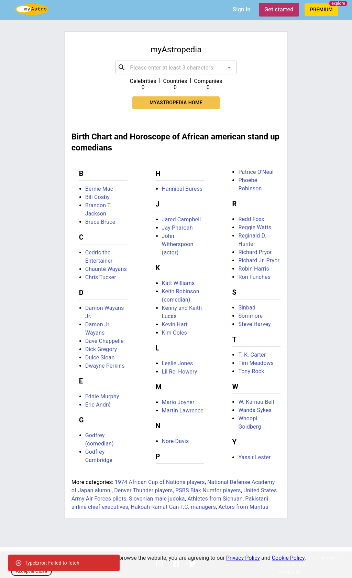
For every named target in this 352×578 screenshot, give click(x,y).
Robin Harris (253, 268)
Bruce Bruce (100, 222)
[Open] (229, 67)
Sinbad (246, 307)
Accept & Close (31, 571)
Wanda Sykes (255, 410)
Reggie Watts (254, 227)
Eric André (98, 404)
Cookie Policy (288, 558)
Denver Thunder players (143, 490)
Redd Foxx (251, 219)
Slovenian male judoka (157, 498)
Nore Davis (175, 441)
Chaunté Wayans (106, 269)
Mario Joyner (178, 402)
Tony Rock (251, 371)
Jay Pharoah (177, 227)
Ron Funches (254, 277)
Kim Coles (174, 332)
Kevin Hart (175, 324)
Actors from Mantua (243, 507)
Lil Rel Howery (179, 371)
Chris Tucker (100, 277)
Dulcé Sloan (100, 357)
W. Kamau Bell (256, 402)
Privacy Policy (243, 558)
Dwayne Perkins (105, 365)
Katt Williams (178, 283)
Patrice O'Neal (255, 172)
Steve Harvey (254, 324)
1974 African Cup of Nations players (160, 482)
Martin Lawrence (183, 410)
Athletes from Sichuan (215, 498)
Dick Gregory (101, 349)
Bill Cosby (97, 197)
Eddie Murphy (102, 396)
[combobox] (176, 67)
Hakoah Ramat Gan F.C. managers (173, 507)
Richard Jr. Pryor (258, 260)
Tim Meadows (256, 363)
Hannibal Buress (182, 189)
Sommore (250, 316)
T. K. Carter (252, 354)
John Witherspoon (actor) (178, 244)
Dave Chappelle (104, 341)
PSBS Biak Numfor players (208, 490)
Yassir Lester (254, 457)
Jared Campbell (181, 219)
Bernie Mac (99, 189)
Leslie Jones (177, 363)
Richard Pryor (255, 252)
